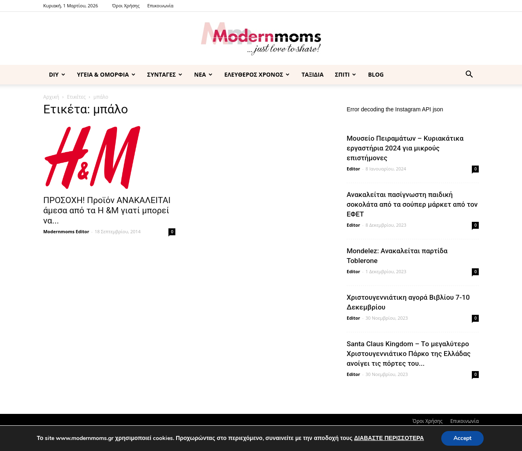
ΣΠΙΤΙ (345, 74)
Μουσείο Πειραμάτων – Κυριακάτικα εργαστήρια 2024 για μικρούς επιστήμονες (405, 148)
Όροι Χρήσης (125, 5)
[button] (469, 75)
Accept (462, 438)
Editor (353, 169)
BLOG (376, 74)
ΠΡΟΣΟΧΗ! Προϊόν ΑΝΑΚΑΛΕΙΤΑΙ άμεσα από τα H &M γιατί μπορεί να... (106, 210)
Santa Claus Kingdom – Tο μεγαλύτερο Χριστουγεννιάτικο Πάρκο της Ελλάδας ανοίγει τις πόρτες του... (409, 353)
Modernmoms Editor (66, 231)
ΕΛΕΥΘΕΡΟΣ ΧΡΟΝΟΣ (257, 74)
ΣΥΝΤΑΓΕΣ (164, 74)
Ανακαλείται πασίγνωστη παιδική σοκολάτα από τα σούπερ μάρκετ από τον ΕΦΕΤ (412, 204)
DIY (57, 74)
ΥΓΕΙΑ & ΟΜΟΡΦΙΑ (106, 74)
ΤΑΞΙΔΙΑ (312, 74)
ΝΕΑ (203, 74)
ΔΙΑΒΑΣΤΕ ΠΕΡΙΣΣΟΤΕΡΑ (389, 438)
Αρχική (51, 96)
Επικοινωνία (160, 5)
